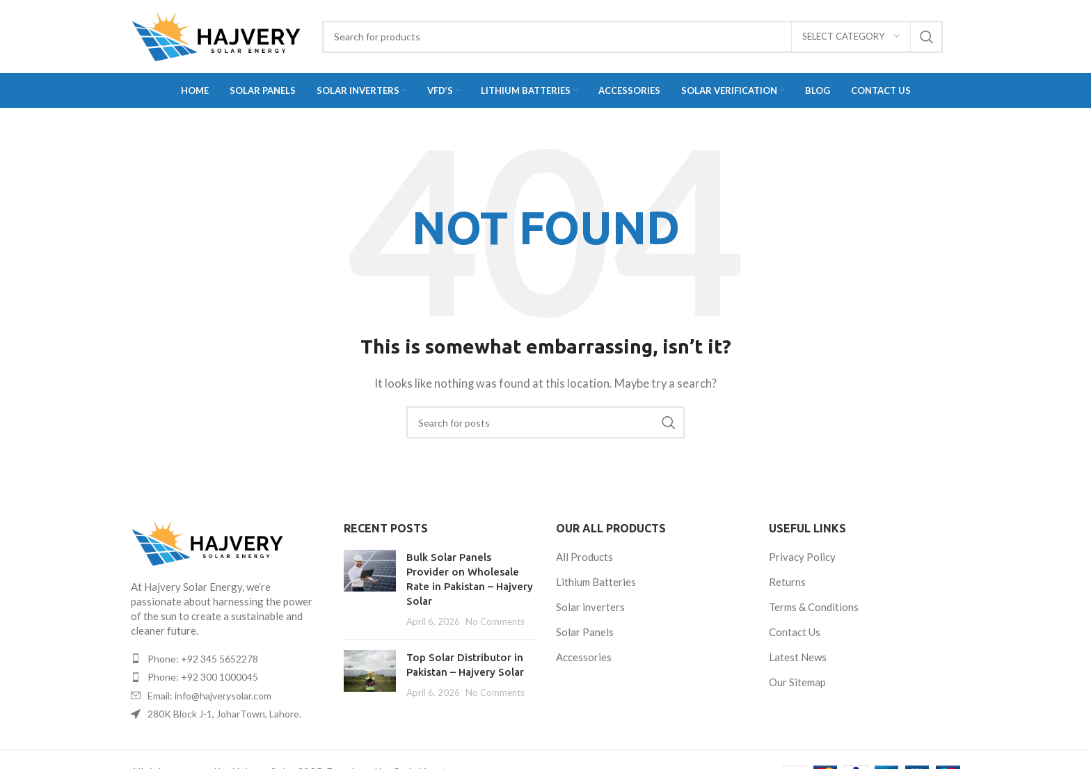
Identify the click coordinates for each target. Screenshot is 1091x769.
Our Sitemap (797, 682)
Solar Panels (585, 632)
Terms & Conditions (814, 607)
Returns (787, 582)
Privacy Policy (802, 556)
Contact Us (794, 632)
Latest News (798, 657)
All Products (584, 556)
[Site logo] (216, 35)
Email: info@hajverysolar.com (209, 695)
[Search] (632, 37)
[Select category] (851, 36)
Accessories (584, 657)
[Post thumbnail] (370, 589)
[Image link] (207, 541)
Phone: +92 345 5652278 (203, 659)
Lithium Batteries (596, 582)
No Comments (495, 621)
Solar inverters (590, 607)
